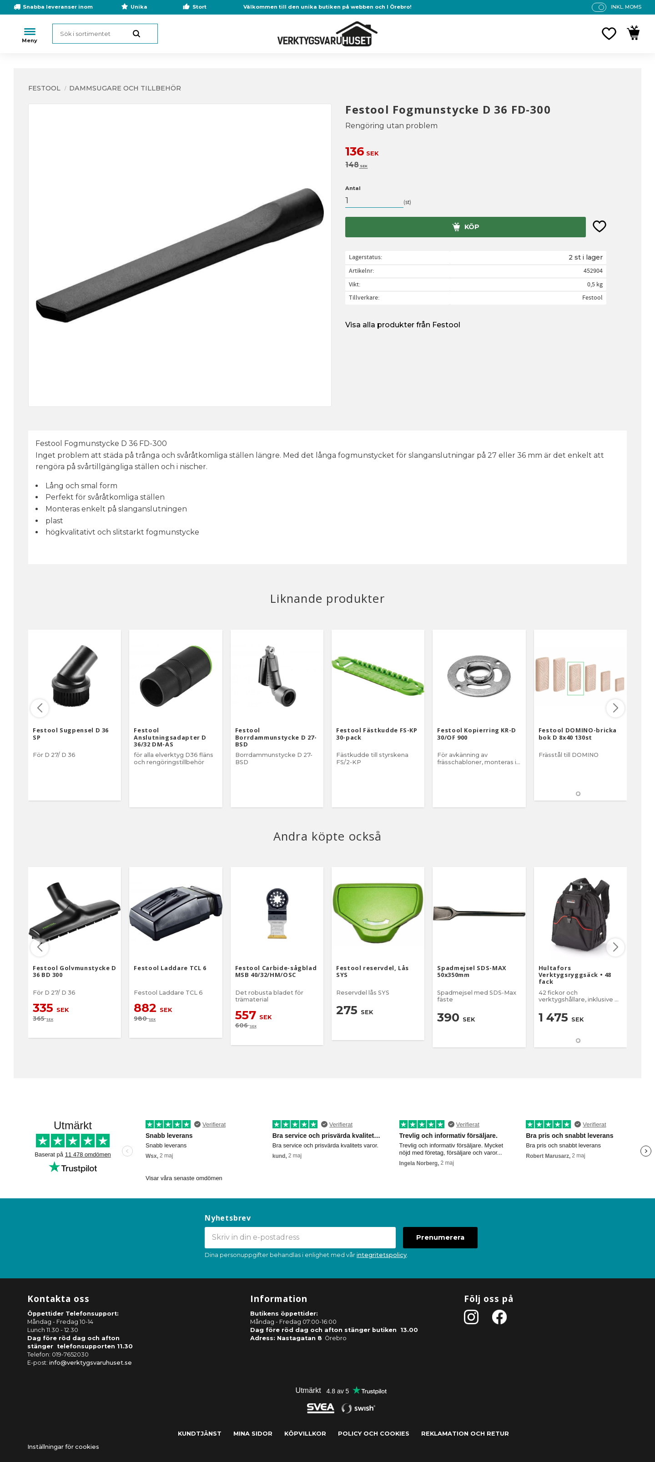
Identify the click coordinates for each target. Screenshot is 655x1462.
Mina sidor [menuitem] (252, 1433)
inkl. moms (626, 7)
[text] (486, 152)
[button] (609, 33)
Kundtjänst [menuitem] (200, 1433)
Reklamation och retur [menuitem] (465, 1433)
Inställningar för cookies (63, 1446)
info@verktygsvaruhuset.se (90, 1362)
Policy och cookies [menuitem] (373, 1433)
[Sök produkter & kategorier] (105, 34)
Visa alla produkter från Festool (402, 324)
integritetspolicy (382, 1255)
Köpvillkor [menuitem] (305, 1433)
